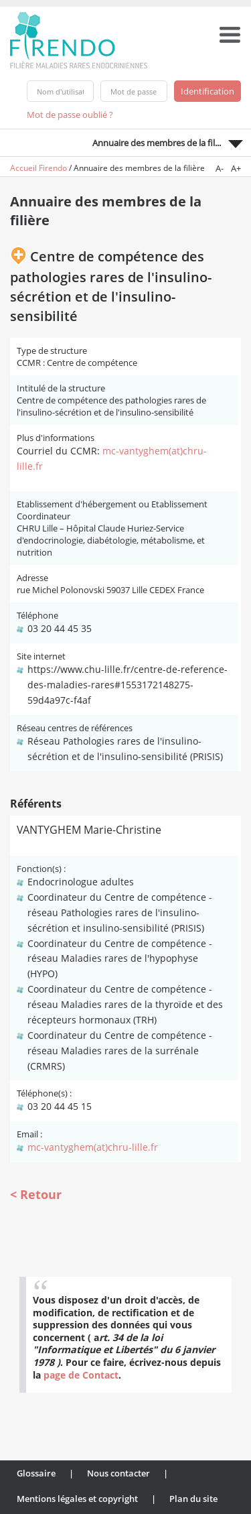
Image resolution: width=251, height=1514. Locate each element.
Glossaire (36, 1473)
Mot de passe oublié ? (70, 115)
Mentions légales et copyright (77, 1499)
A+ (236, 168)
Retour (41, 1194)
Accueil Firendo (38, 168)
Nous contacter (118, 1473)
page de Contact (81, 1375)
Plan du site (193, 1499)
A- (220, 168)
